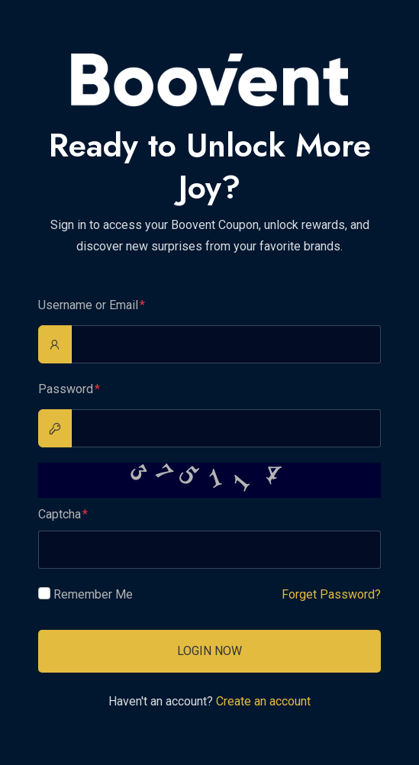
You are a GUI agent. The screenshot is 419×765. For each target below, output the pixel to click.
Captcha (59, 514)
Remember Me (93, 594)
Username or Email (88, 305)
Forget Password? (331, 594)
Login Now (209, 651)
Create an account (263, 701)
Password (65, 389)
